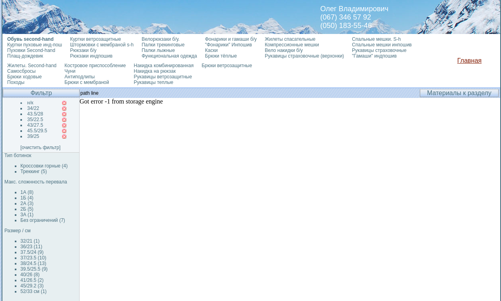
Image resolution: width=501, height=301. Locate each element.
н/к (30, 103)
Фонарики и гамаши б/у (231, 39)
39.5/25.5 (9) (34, 269)
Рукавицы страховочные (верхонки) (304, 56)
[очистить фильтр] (40, 147)
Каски (211, 50)
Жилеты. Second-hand (31, 65)
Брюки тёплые (221, 56)
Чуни (69, 71)
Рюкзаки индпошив (91, 56)
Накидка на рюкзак (155, 71)
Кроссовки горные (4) (44, 166)
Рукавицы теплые (154, 82)
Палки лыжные (158, 50)
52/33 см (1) (33, 291)
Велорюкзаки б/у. (161, 39)
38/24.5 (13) (33, 263)
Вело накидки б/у (284, 50)
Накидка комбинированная (164, 65)
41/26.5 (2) (32, 280)
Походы (15, 82)
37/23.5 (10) (33, 258)
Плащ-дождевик (25, 56)
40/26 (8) (30, 274)
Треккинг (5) (33, 171)
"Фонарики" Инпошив (228, 45)
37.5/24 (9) (32, 252)
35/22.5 (35, 119)
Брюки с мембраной (86, 82)
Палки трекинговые (163, 45)
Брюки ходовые (24, 77)
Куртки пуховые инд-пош (34, 45)
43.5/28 (35, 114)
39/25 (33, 136)
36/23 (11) (31, 246)
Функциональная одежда (169, 56)
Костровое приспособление (95, 65)
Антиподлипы (79, 77)
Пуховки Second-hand (31, 50)
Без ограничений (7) (42, 220)
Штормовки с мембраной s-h (102, 45)
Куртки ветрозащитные (95, 39)
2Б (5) (27, 209)
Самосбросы (21, 71)
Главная (469, 60)
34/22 (33, 108)
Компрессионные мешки (292, 45)
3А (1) (27, 214)
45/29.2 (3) (32, 286)
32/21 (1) (30, 241)
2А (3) (27, 203)
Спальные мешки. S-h (376, 39)
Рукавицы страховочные (379, 50)
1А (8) (27, 192)
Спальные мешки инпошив (381, 45)
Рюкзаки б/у (83, 50)
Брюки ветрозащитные (227, 65)
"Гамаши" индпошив (374, 56)
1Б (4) (27, 198)
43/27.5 (35, 125)
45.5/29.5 (37, 131)
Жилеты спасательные (290, 39)
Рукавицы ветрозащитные (163, 77)
